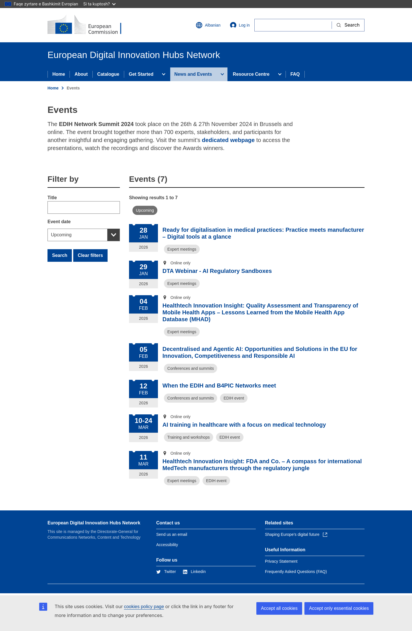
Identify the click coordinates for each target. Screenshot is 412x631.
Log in (240, 25)
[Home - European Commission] (88, 25)
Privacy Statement (281, 561)
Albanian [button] (208, 25)
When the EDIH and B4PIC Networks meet (219, 385)
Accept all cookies (279, 608)
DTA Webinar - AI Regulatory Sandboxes (217, 271)
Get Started (141, 74)
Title (52, 197)
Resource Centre (251, 74)
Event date (59, 221)
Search (59, 255)
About (81, 74)
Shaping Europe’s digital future (296, 534)
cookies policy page (144, 606)
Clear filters (90, 255)
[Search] (293, 25)
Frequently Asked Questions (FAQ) (296, 571)
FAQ (295, 74)
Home (58, 74)
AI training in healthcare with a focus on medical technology (244, 425)
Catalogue (108, 74)
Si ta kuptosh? (99, 3)
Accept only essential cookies (339, 608)
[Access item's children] (163, 74)
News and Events (193, 74)
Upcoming (61, 234)
